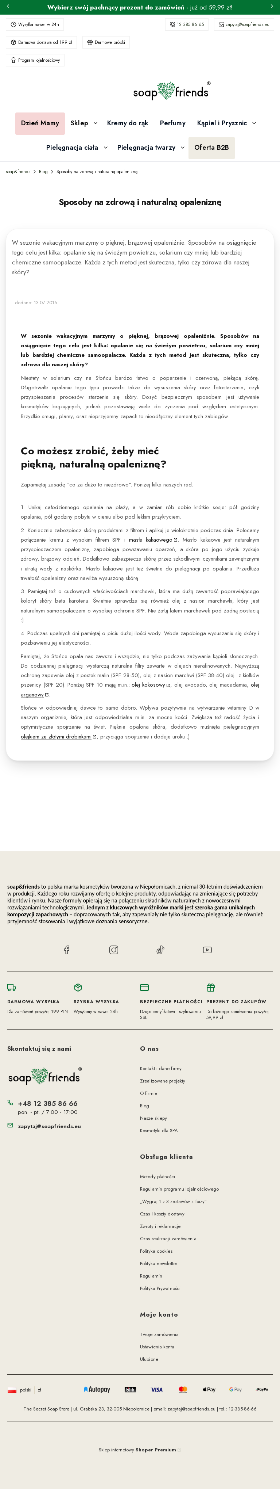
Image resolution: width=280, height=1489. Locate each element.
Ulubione (149, 1359)
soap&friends (18, 171)
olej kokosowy (148, 685)
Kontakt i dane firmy (161, 1068)
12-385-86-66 (243, 1408)
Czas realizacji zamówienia (168, 1238)
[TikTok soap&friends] (160, 951)
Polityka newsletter (158, 1263)
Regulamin (151, 1275)
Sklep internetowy (137, 1449)
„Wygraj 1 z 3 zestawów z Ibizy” (173, 1201)
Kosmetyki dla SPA (159, 1130)
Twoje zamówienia (159, 1334)
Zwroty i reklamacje (160, 1226)
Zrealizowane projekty (162, 1080)
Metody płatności (157, 1176)
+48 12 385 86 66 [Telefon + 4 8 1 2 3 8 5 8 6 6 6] (48, 1103)
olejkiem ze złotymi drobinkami (56, 737)
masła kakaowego (151, 540)
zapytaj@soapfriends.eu (247, 24)
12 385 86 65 (190, 24)
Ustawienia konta (157, 1346)
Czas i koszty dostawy (162, 1213)
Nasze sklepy (153, 1118)
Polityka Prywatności (160, 1288)
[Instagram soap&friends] (113, 951)
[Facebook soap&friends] (66, 951)
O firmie (148, 1093)
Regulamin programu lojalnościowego (179, 1189)
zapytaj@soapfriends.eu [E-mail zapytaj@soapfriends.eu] (49, 1126)
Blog (43, 171)
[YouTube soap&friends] (207, 951)
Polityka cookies (156, 1251)
